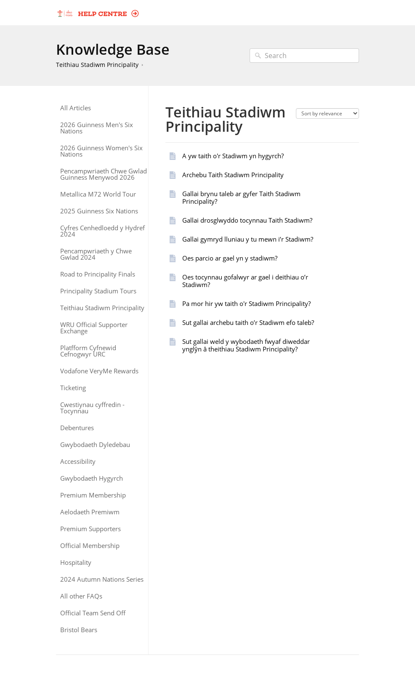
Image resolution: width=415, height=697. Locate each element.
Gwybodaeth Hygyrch (91, 478)
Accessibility (78, 461)
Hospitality (75, 562)
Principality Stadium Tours (98, 291)
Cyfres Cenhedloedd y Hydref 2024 (102, 231)
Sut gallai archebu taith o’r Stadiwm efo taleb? (248, 322)
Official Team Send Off (92, 613)
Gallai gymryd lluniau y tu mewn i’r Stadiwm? (247, 239)
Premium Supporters (90, 529)
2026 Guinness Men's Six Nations (96, 128)
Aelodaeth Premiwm (90, 512)
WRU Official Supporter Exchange (94, 328)
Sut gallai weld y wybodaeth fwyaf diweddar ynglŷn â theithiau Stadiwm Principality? (246, 345)
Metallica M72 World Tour (98, 194)
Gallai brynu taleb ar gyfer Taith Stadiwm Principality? (241, 197)
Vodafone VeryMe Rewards (99, 371)
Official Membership (90, 546)
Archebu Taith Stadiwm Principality (233, 174)
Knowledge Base (113, 49)
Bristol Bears (78, 630)
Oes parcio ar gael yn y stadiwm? (229, 258)
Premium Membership (93, 495)
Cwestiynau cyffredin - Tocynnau (92, 408)
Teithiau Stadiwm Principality (97, 65)
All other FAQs (81, 596)
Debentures (77, 428)
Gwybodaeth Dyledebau (95, 445)
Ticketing (73, 388)
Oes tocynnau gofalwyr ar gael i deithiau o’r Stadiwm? (245, 281)
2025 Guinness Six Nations (99, 211)
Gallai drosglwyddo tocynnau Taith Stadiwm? (247, 220)
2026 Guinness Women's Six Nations (101, 151)
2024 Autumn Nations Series (102, 579)
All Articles (75, 108)
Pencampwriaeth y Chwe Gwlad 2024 (96, 254)
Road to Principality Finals (97, 274)
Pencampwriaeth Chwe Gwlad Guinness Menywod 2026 (103, 174)
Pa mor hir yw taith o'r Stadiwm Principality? (246, 303)
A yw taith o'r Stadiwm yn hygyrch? (233, 156)
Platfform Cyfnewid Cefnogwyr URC (88, 351)
